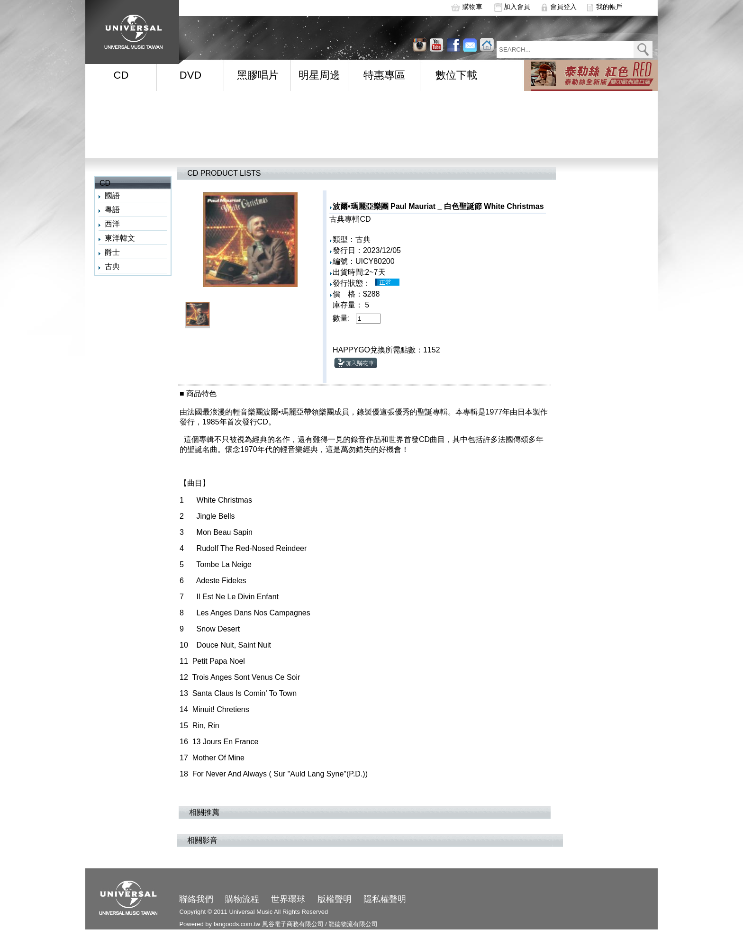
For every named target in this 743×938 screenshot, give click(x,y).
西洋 (112, 224)
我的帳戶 (609, 6)
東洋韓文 (120, 238)
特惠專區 (384, 75)
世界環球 (288, 899)
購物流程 (242, 899)
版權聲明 (334, 899)
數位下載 (456, 75)
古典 (112, 266)
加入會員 (517, 6)
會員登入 (563, 6)
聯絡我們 (196, 899)
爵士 (112, 252)
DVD (190, 75)
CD (121, 75)
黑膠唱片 (258, 75)
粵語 (112, 210)
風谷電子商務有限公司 (293, 924)
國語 (112, 195)
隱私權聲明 (384, 899)
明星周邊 (319, 75)
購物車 (472, 6)
